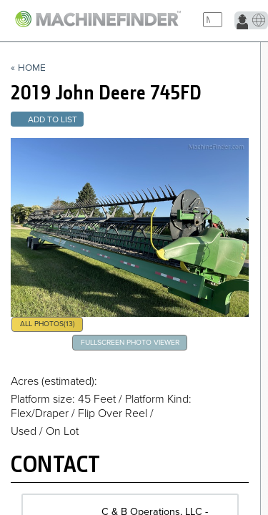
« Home (28, 68)
